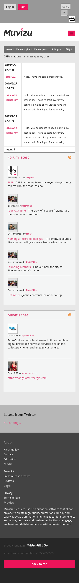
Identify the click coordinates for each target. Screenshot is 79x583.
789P (11, 182)
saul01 (29, 233)
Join (23, 7)
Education (10, 459)
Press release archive (17, 476)
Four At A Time (17, 210)
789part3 (30, 177)
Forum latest (18, 157)
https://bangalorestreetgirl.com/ (27, 378)
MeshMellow (11, 449)
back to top (39, 564)
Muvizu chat (18, 315)
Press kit (9, 471)
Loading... (12, 423)
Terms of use (12, 497)
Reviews (9, 481)
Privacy (8, 493)
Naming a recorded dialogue (26, 238)
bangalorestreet (29, 373)
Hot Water (14, 295)
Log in (10, 7)
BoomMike (26, 206)
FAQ (67, 49)
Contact (8, 454)
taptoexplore (28, 335)
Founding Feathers (20, 267)
